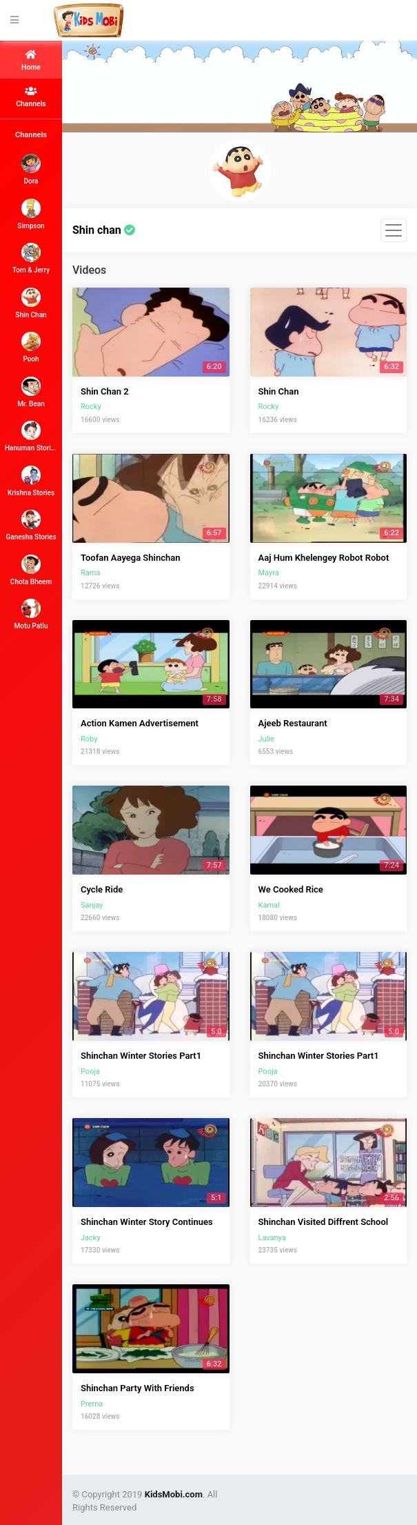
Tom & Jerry (31, 258)
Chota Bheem (31, 570)
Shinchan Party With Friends (137, 1388)
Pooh (31, 347)
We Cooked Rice (290, 889)
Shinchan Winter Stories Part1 (141, 1055)
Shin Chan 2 (105, 391)
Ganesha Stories (31, 525)
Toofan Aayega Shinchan (130, 557)
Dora (31, 169)
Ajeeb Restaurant (292, 723)
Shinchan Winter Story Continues (147, 1222)
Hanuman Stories (31, 436)
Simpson (30, 214)
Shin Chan (30, 303)
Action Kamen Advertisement (140, 723)
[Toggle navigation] (393, 230)
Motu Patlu (31, 614)
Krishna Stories (31, 481)
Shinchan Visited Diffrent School (323, 1222)
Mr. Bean (30, 392)
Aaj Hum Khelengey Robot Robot (323, 557)
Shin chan (103, 230)
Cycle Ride (102, 889)
